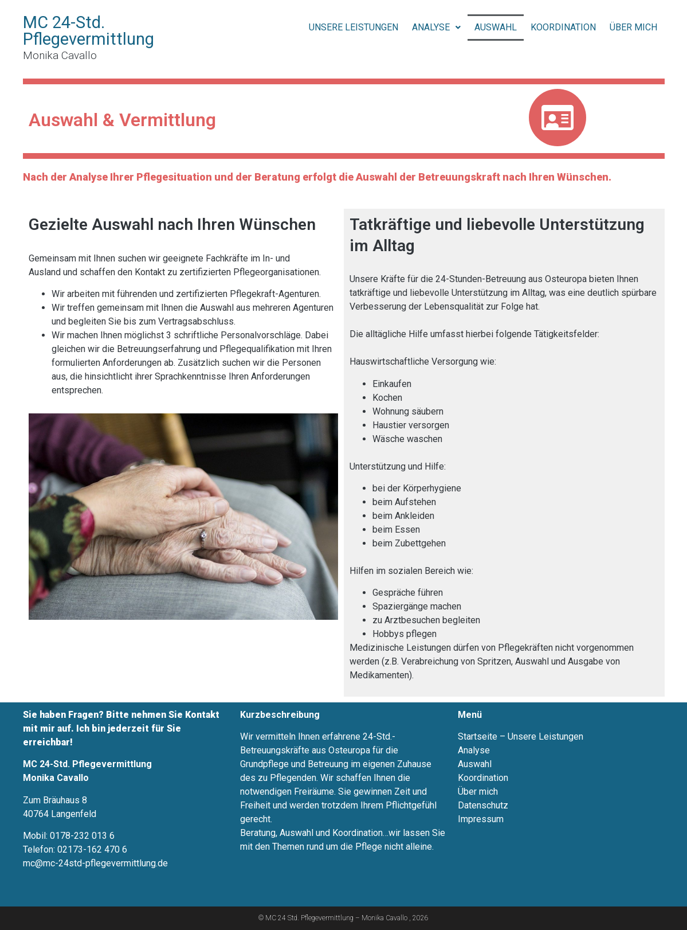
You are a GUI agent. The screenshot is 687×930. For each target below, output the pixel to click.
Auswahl (495, 27)
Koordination (563, 27)
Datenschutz (483, 805)
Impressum (481, 819)
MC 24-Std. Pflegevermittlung (88, 31)
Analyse (436, 27)
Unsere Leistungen (353, 27)
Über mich (633, 27)
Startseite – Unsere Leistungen (520, 736)
